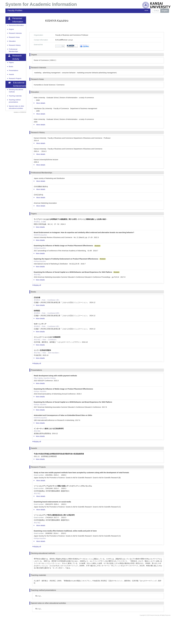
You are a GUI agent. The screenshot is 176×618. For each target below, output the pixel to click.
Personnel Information (16, 25)
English (165, 11)
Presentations (13, 70)
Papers (11, 62)
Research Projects (15, 78)
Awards (11, 74)
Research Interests (15, 33)
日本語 (156, 11)
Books (11, 66)
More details (39, 103)
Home (146, 10)
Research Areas (14, 37)
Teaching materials (15, 96)
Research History (15, 45)
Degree (11, 29)
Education (12, 41)
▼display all (36, 285)
